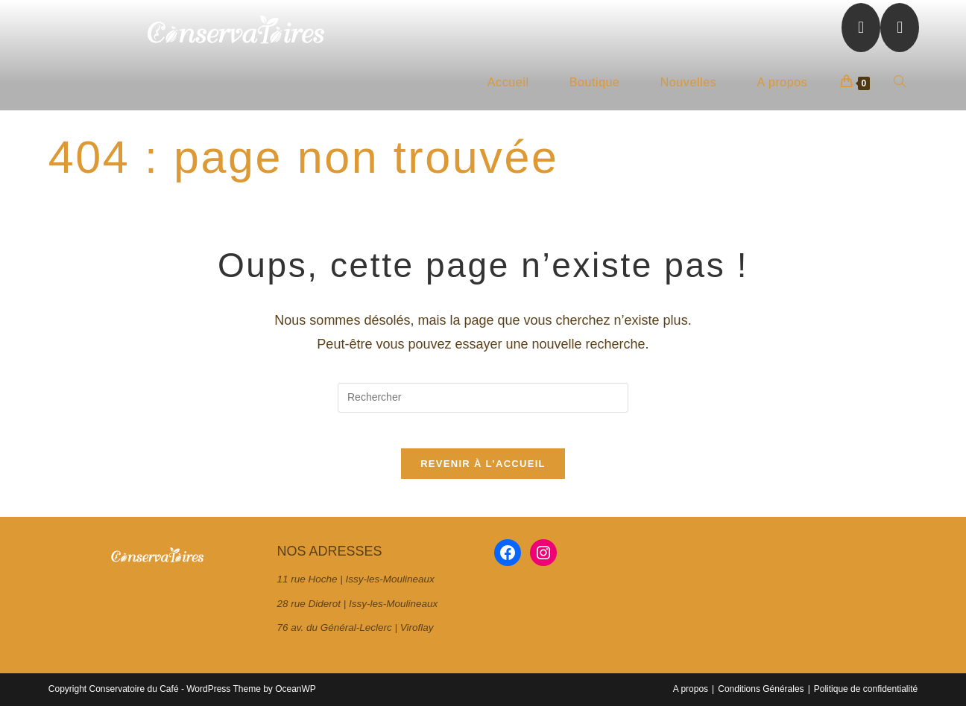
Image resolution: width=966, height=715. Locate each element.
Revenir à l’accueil (483, 473)
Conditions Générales (761, 698)
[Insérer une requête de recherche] (483, 398)
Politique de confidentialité (866, 698)
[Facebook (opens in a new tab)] (861, 27)
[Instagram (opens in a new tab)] (899, 27)
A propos (690, 698)
